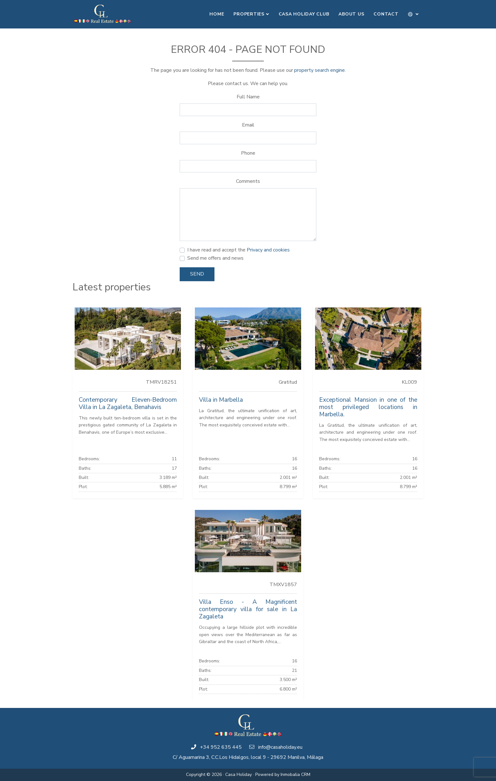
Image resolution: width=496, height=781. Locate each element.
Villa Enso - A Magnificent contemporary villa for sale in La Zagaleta (248, 609)
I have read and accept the (238, 249)
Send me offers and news (215, 258)
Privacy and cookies (268, 249)
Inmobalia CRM (295, 775)
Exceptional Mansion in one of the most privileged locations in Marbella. (368, 407)
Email (248, 124)
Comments (248, 181)
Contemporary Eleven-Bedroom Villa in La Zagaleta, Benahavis (128, 403)
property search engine (319, 70)
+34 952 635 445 (221, 747)
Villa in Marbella (221, 400)
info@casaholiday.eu (280, 747)
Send (197, 273)
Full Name (248, 96)
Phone (248, 153)
